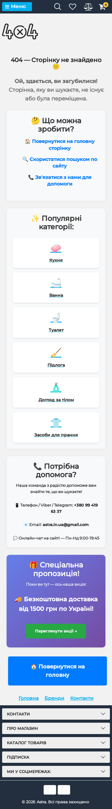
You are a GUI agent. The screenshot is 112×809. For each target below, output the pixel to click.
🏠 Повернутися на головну (57, 671)
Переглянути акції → (56, 631)
